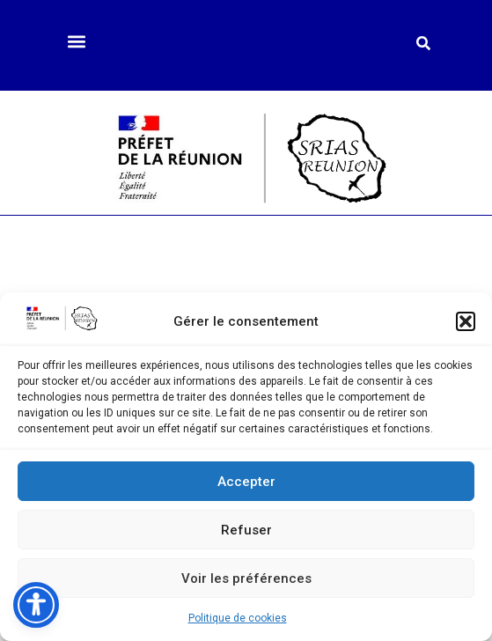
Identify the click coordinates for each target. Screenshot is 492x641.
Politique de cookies (237, 618)
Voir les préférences (246, 578)
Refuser (246, 530)
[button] (465, 321)
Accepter (246, 482)
